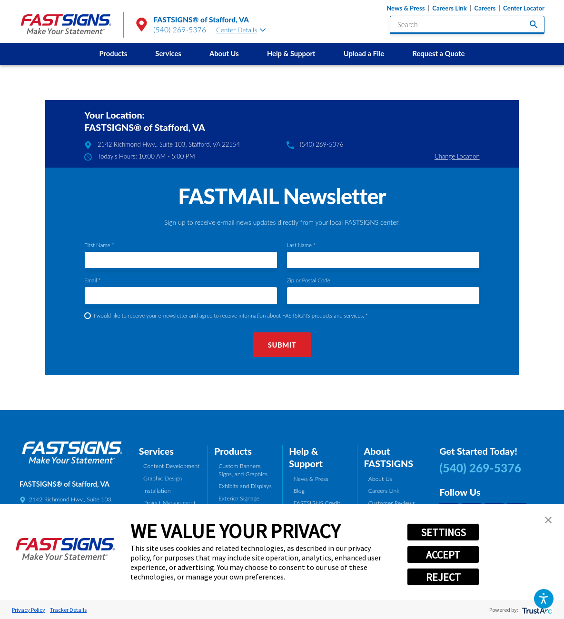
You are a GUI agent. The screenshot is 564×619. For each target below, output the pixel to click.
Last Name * (301, 245)
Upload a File (364, 53)
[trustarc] (536, 610)
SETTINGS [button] (443, 532)
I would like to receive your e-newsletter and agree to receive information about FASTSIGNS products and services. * (231, 315)
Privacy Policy (28, 609)
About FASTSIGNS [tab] (388, 457)
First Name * (99, 245)
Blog (299, 490)
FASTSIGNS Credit (316, 503)
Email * (92, 280)
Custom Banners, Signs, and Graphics (242, 469)
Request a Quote (438, 53)
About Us (224, 53)
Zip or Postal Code (308, 280)
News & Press (405, 8)
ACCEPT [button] (443, 554)
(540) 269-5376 (179, 29)
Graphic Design (162, 478)
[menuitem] (113, 54)
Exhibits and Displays (244, 485)
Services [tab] (156, 451)
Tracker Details (68, 609)
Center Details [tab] (241, 30)
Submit (282, 344)
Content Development (171, 465)
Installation (156, 490)
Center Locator (523, 8)
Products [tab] (233, 451)
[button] (544, 599)
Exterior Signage (238, 498)
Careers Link (449, 8)
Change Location (457, 156)
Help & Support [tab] (306, 457)
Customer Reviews (391, 503)
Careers (485, 8)
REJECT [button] (443, 577)
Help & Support (291, 53)
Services (168, 53)
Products (113, 53)
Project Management (169, 502)
